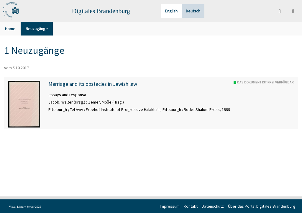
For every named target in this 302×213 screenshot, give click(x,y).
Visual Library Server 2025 (25, 206)
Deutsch (193, 11)
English (171, 11)
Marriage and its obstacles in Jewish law (92, 84)
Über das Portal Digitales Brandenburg (262, 206)
